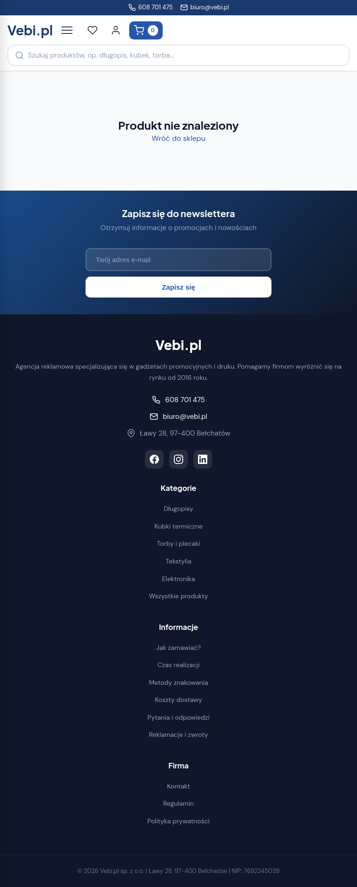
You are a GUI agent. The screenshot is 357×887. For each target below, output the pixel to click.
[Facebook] (154, 459)
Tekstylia (178, 561)
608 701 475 (150, 7)
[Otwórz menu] (67, 30)
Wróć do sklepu (178, 138)
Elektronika (178, 579)
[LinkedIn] (202, 459)
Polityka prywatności (178, 821)
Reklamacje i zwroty (178, 734)
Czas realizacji (179, 665)
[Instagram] (178, 459)
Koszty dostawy (178, 699)
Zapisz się (178, 287)
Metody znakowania (178, 682)
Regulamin (178, 803)
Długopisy (178, 508)
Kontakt (178, 786)
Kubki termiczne (178, 526)
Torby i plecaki (178, 543)
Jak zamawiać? (178, 647)
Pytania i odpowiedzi (178, 717)
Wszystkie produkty (178, 596)
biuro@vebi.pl (204, 7)
